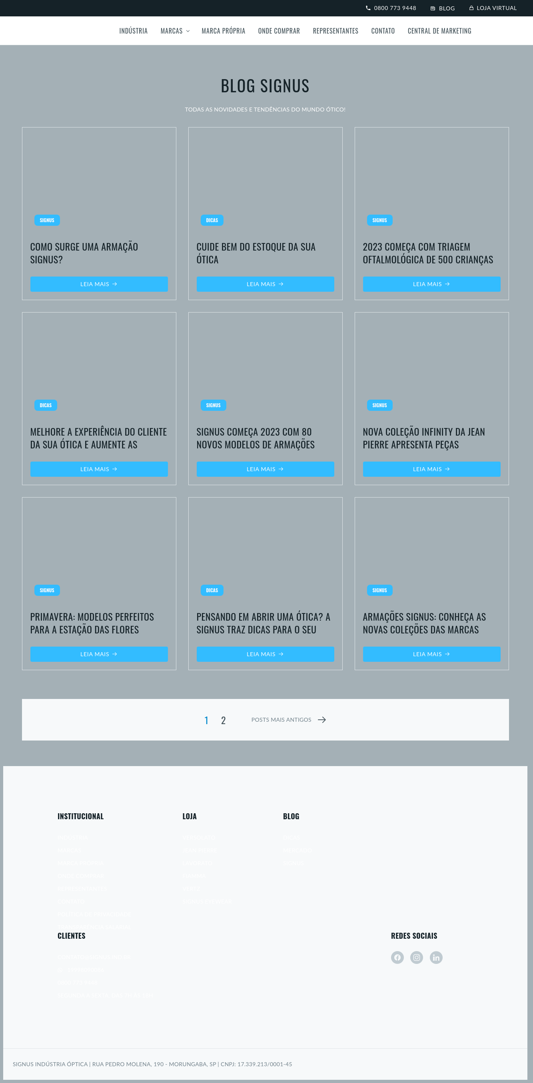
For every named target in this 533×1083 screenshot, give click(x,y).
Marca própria (224, 31)
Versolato (199, 837)
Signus (293, 863)
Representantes (336, 31)
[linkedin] (436, 957)
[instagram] (416, 957)
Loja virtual (493, 7)
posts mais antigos (281, 719)
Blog (443, 8)
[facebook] (397, 957)
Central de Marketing (439, 31)
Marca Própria (81, 863)
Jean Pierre (200, 850)
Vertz (191, 888)
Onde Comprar (279, 31)
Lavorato (198, 863)
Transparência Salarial (94, 927)
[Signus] (43, 31)
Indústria (134, 31)
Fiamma (194, 875)
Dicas (291, 837)
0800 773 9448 (391, 7)
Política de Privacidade (95, 914)
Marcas (172, 31)
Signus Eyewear (207, 901)
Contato (383, 31)
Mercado (297, 850)
